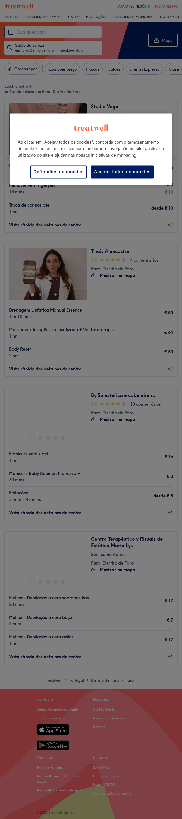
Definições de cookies (58, 171)
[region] (91, 149)
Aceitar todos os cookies (122, 171)
